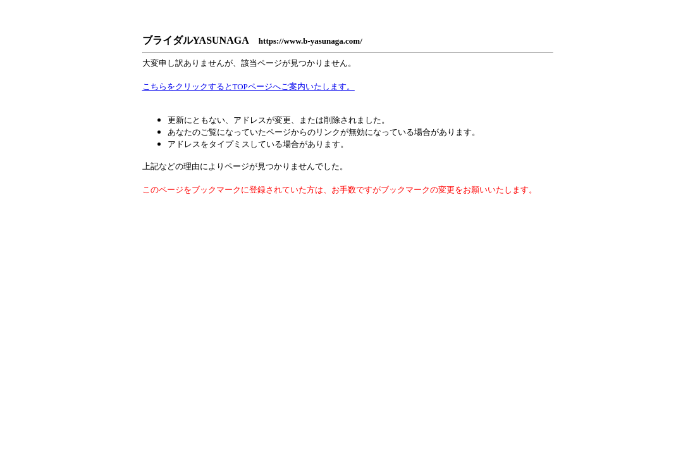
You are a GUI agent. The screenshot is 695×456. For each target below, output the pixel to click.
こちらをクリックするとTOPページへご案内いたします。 (248, 86)
